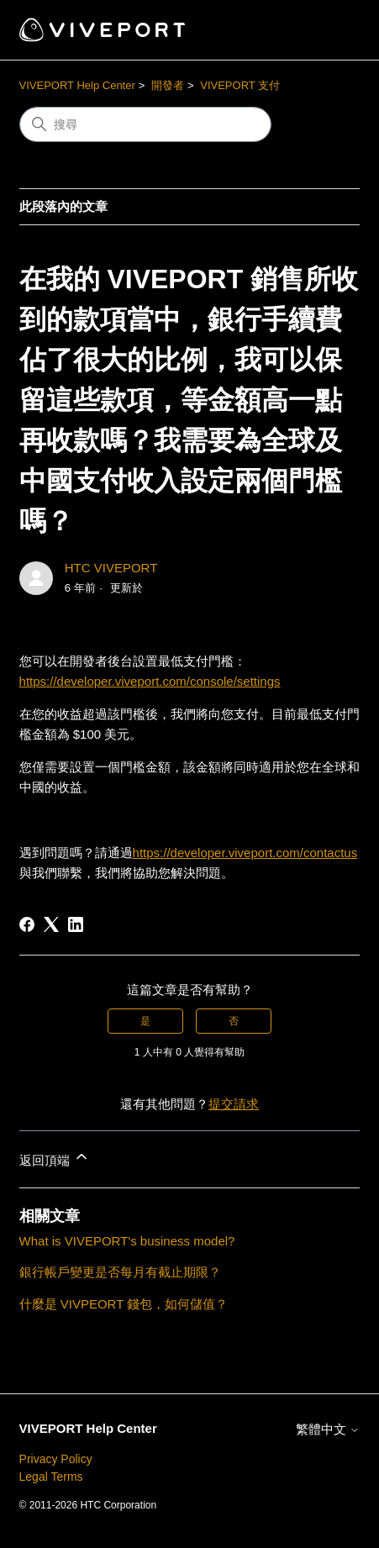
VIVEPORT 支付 (240, 85)
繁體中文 (328, 1429)
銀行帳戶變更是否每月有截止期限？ (120, 1272)
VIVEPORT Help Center (77, 85)
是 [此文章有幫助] (145, 1021)
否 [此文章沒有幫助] (234, 1021)
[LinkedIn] (75, 924)
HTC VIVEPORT (111, 568)
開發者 (167, 85)
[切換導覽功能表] (330, 30)
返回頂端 (54, 1157)
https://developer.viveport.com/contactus (245, 852)
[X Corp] (51, 924)
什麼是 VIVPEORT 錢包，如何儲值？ (124, 1304)
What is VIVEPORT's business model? (127, 1241)
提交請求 (233, 1104)
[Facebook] (26, 924)
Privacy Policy (55, 1459)
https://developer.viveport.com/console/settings (150, 681)
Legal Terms (51, 1476)
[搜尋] (145, 124)
